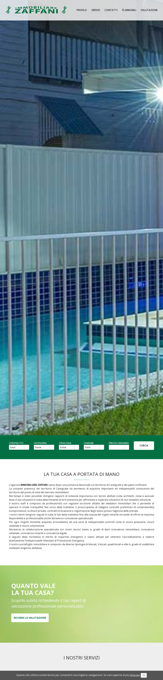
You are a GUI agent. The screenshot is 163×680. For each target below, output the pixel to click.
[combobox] (17, 447)
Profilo (82, 10)
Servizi (95, 10)
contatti (111, 10)
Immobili (129, 10)
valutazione (149, 10)
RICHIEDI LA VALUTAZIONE (30, 617)
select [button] (27, 447)
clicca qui (135, 675)
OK (143, 675)
